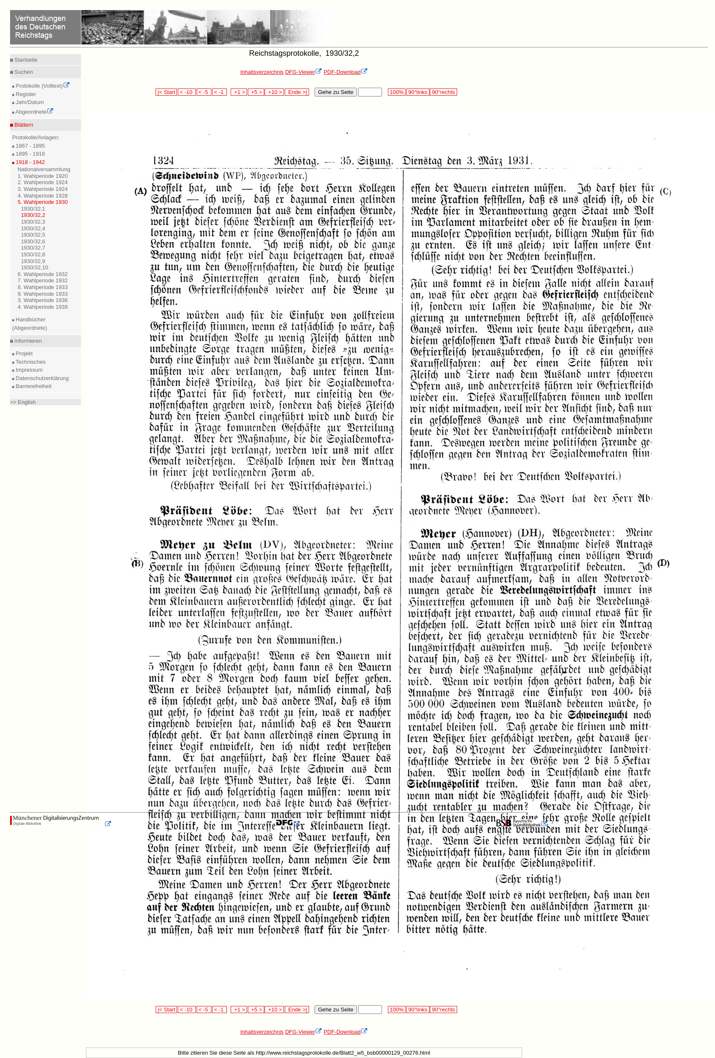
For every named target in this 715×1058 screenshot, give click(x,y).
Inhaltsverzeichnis (261, 72)
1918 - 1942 (29, 162)
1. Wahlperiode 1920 (43, 176)
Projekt (23, 353)
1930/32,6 (33, 241)
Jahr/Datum (29, 102)
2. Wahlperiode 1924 (43, 182)
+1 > (239, 92)
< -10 (186, 92)
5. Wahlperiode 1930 (43, 202)
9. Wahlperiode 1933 (43, 294)
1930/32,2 (33, 215)
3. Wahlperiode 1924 (43, 189)
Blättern (23, 125)
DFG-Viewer (303, 72)
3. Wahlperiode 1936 (43, 300)
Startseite (25, 60)
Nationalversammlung (44, 169)
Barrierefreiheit (33, 386)
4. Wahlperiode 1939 (43, 307)
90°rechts (443, 92)
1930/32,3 (33, 222)
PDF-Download (346, 72)
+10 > (274, 92)
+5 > (256, 92)
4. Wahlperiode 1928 (43, 196)
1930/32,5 (33, 235)
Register (25, 94)
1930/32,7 (33, 248)
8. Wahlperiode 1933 (43, 287)
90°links (418, 92)
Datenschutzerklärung (41, 378)
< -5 (204, 92)
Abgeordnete (34, 112)
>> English (23, 402)
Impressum (28, 370)
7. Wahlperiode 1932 (43, 280)
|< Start (166, 92)
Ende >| (297, 92)
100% (396, 92)
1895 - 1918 (29, 154)
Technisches (30, 362)
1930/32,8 (33, 254)
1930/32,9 (33, 261)
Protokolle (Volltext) (42, 86)
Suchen (23, 72)
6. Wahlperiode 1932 (43, 274)
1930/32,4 (33, 228)
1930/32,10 (34, 267)
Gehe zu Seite (335, 92)
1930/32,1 (33, 209)
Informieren (27, 341)
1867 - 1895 (29, 146)
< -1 (220, 92)
